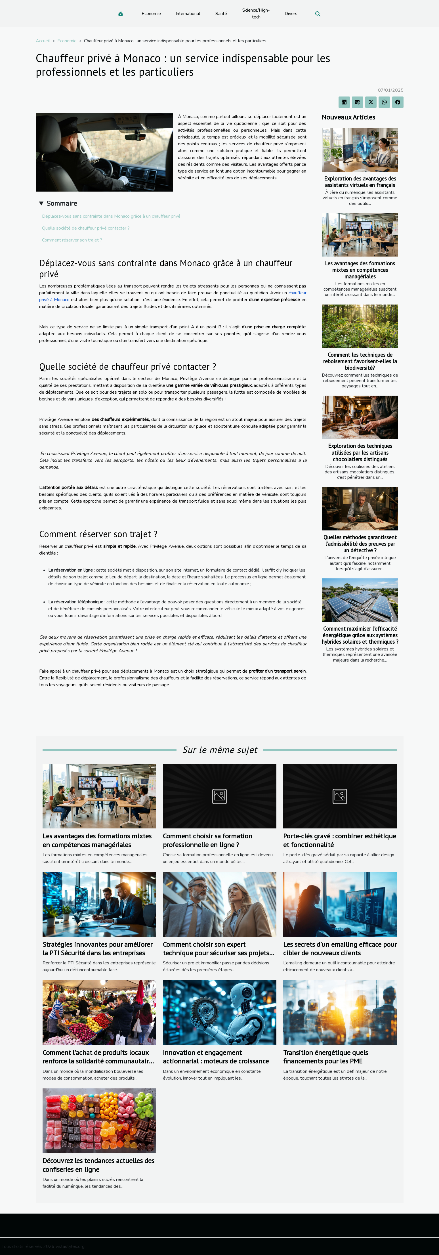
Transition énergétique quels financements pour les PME (325, 1056)
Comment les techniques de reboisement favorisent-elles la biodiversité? (360, 361)
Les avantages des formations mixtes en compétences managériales (360, 270)
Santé (221, 14)
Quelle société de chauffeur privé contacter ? (86, 228)
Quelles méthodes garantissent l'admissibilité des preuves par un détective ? (360, 544)
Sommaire (61, 203)
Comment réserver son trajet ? (72, 240)
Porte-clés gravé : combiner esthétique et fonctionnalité (339, 840)
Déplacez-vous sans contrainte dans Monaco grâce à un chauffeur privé (111, 216)
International (188, 14)
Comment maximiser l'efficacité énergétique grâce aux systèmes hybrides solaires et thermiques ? (360, 635)
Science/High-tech (256, 13)
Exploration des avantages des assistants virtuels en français (360, 181)
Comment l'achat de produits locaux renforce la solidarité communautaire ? (97, 1061)
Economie (151, 14)
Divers (291, 14)
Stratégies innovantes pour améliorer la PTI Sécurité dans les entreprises (97, 948)
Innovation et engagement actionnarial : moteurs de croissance (216, 1056)
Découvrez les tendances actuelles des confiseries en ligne (98, 1165)
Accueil (43, 41)
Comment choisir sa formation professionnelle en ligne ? (207, 840)
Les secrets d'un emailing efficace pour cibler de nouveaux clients (340, 948)
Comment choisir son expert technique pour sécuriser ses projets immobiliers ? (216, 953)
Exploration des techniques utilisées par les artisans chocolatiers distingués (360, 452)
